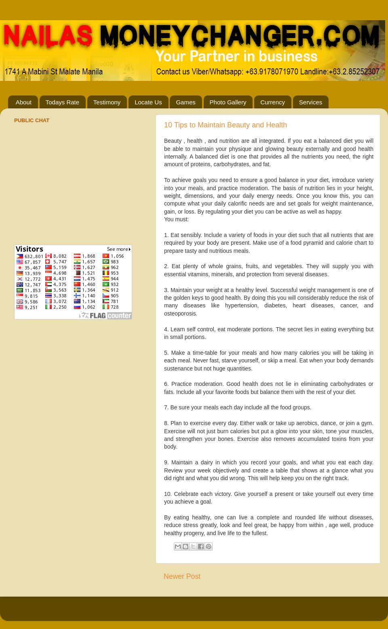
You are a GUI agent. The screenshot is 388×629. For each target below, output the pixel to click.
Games (185, 102)
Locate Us (148, 102)
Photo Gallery (228, 102)
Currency (272, 102)
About (24, 102)
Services (311, 102)
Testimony (107, 102)
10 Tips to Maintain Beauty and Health (225, 125)
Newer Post (182, 576)
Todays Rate (62, 102)
